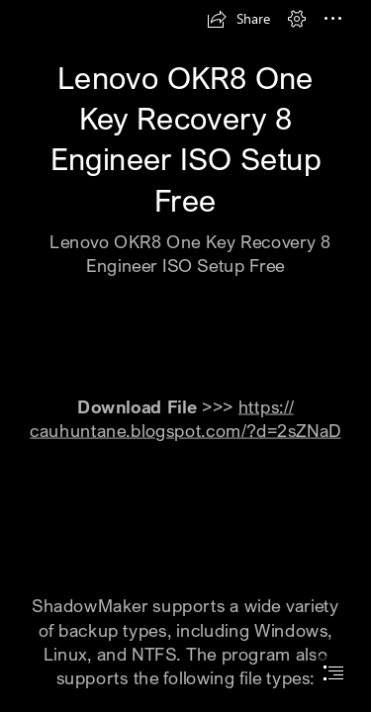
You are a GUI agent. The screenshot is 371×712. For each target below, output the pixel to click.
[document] (185, 356)
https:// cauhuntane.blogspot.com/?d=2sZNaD (185, 418)
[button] (238, 19)
